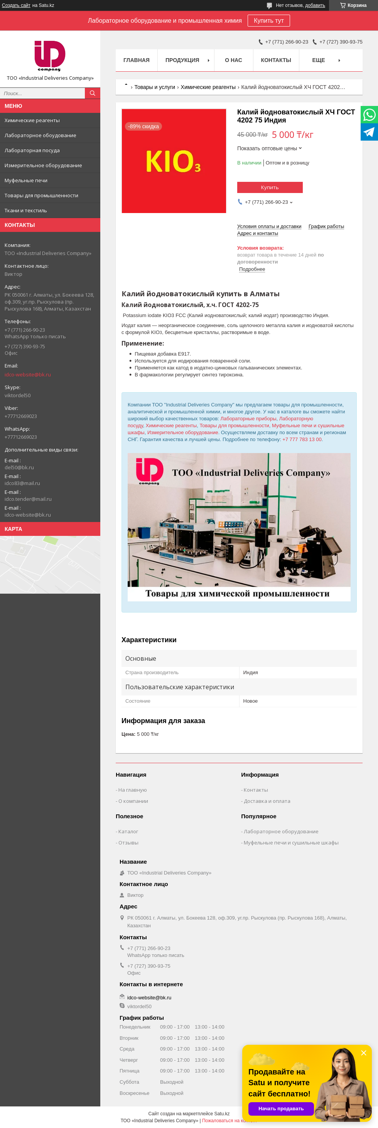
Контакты (276, 60)
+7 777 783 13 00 (302, 439)
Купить (270, 187)
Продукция (182, 60)
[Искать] (92, 93)
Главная (136, 60)
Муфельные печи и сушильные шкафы (291, 842)
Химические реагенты (32, 120)
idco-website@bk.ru (28, 374)
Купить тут (269, 20)
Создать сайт (16, 5)
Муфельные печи (26, 180)
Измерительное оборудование (43, 165)
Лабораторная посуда (32, 150)
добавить (315, 5)
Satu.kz (222, 1113)
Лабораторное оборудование (281, 831)
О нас (233, 60)
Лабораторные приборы (249, 418)
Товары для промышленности (41, 195)
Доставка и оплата (267, 800)
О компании (133, 800)
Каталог (128, 831)
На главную (132, 789)
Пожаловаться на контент (229, 1120)
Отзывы (128, 842)
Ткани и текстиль (26, 210)
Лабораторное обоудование (40, 135)
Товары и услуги (154, 87)
